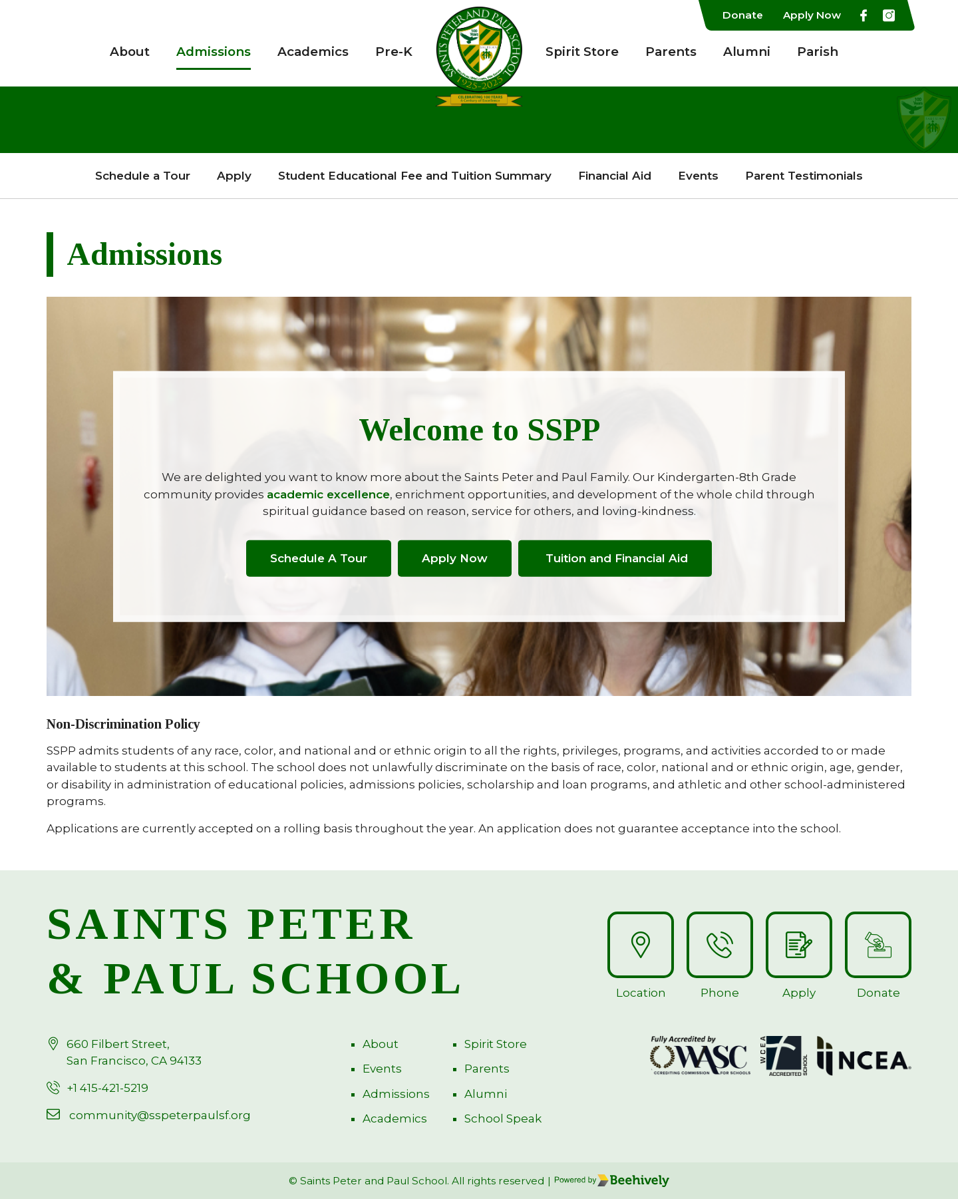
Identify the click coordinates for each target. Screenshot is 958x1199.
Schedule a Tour (142, 175)
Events (698, 175)
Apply (234, 175)
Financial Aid (614, 175)
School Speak (503, 1118)
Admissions (213, 51)
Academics (313, 51)
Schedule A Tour (318, 557)
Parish (817, 51)
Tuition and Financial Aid (615, 557)
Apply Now (812, 15)
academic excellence (328, 493)
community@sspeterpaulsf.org (160, 1115)
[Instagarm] (889, 15)
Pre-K (393, 51)
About (130, 51)
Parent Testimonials (804, 175)
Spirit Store (582, 51)
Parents (671, 51)
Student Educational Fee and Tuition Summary (415, 175)
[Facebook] (864, 15)
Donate (742, 15)
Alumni (746, 51)
